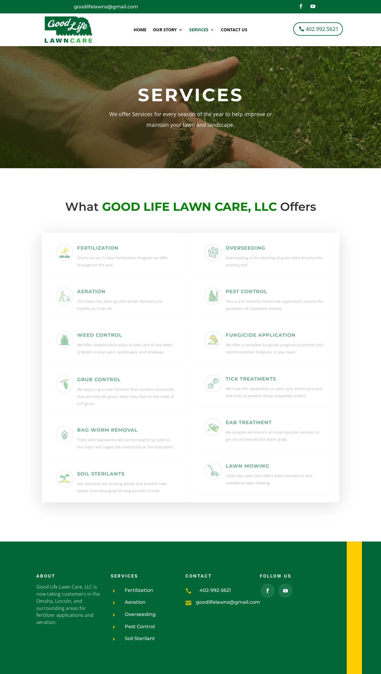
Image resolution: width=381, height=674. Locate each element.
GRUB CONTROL (103, 382)
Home (140, 30)
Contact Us (234, 30)
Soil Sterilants (104, 473)
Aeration (96, 296)
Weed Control (103, 338)
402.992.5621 (322, 28)
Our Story (165, 30)
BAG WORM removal (110, 431)
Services (198, 30)
